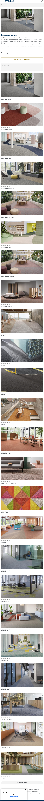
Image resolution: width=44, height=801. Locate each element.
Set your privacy (14, 796)
